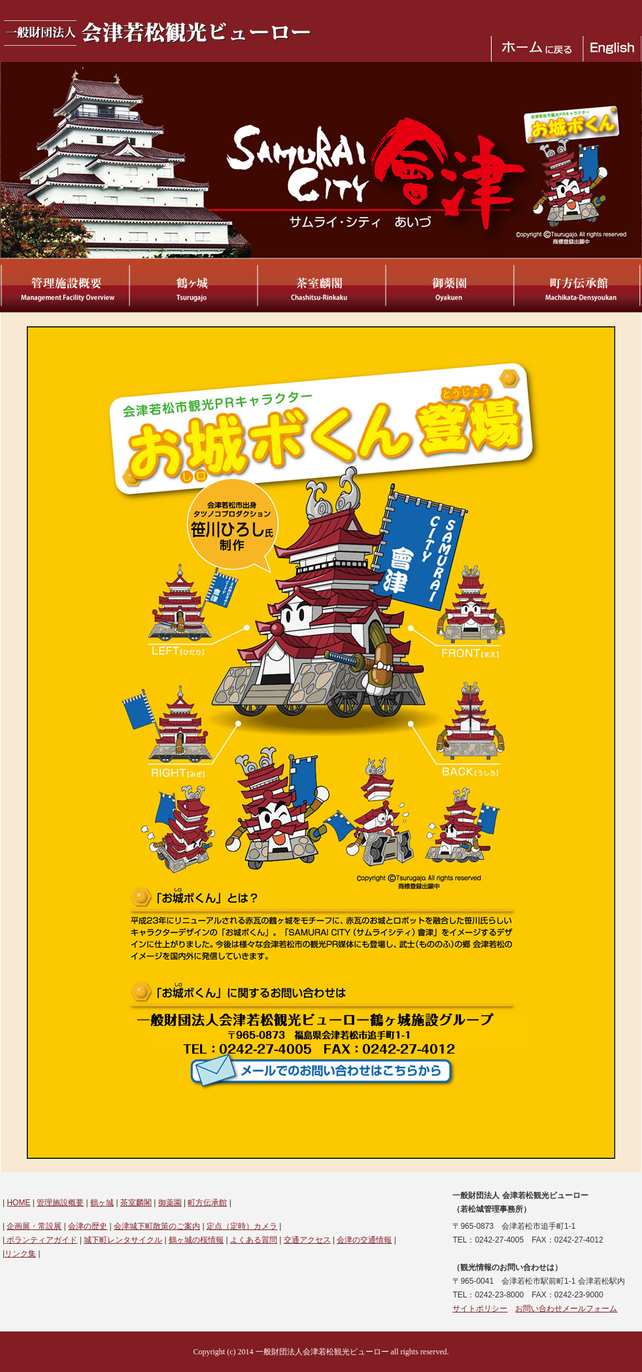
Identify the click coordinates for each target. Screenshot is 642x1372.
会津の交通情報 (364, 1239)
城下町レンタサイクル (123, 1239)
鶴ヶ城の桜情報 (196, 1239)
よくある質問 (253, 1239)
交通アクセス (307, 1239)
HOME (18, 1202)
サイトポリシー (479, 1308)
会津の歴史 (87, 1226)
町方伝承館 (207, 1202)
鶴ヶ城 (102, 1202)
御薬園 (170, 1202)
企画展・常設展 (34, 1226)
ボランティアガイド (41, 1239)
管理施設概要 (60, 1202)
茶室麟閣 (136, 1202)
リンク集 (20, 1253)
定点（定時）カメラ (242, 1226)
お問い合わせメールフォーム (566, 1308)
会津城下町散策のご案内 (157, 1226)
